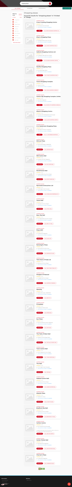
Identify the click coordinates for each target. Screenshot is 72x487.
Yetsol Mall (39, 200)
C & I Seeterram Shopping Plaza (46, 126)
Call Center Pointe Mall (49, 448)
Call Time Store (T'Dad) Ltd (50, 268)
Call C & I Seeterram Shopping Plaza (51, 134)
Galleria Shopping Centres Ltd (46, 52)
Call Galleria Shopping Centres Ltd (51, 60)
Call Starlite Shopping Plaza (51, 75)
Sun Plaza (39, 319)
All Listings (17, 8)
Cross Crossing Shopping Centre (46, 22)
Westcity (39, 289)
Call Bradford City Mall (49, 416)
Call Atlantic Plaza (48, 401)
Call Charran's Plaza (49, 463)
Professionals (42, 8)
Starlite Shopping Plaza (43, 66)
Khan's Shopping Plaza (43, 37)
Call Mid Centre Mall (49, 164)
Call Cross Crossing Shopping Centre (52, 30)
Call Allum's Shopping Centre (51, 119)
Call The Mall (47, 372)
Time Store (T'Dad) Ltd (43, 259)
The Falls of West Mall (43, 334)
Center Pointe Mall (42, 440)
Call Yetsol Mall (48, 208)
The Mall (39, 363)
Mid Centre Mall (41, 156)
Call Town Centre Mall (49, 357)
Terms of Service (5, 480)
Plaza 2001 (39, 230)
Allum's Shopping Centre (44, 111)
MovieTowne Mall (41, 170)
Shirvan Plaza (40, 141)
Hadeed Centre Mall (42, 378)
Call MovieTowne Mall (49, 179)
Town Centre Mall (42, 348)
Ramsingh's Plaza (42, 245)
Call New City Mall (48, 223)
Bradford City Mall (42, 408)
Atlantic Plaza (40, 393)
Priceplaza (39, 304)
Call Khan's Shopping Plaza (50, 45)
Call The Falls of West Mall (50, 342)
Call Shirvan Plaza (48, 149)
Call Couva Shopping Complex (51, 90)
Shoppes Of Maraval (42, 274)
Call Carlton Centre (49, 433)
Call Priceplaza (48, 312)
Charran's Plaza (41, 455)
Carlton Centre (41, 423)
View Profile (39, 31)
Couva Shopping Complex (44, 81)
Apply (20, 14)
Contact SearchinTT (5, 483)
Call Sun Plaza (47, 327)
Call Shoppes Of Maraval (50, 283)
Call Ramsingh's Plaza (49, 253)
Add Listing (67, 8)
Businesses (29, 8)
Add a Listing (29, 480)
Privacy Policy (4, 481)
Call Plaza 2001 (47, 238)
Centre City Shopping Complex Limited (48, 96)
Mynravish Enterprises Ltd (44, 185)
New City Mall (40, 215)
